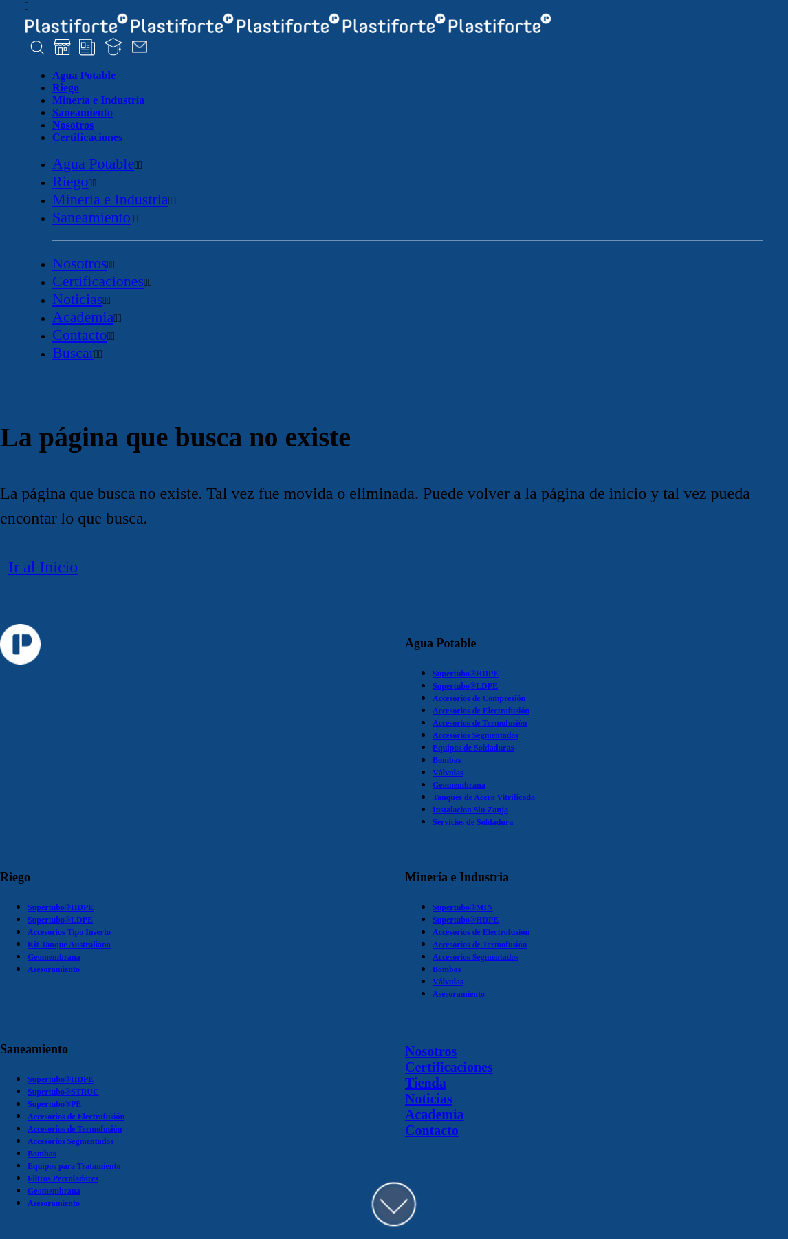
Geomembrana (459, 785)
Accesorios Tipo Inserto (69, 932)
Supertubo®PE (54, 1104)
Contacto (432, 1130)
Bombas (447, 760)
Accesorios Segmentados (475, 735)
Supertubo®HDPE (466, 673)
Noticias (428, 1098)
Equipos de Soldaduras (473, 748)
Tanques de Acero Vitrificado (484, 797)
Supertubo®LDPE (465, 686)
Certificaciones (449, 1067)
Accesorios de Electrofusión (481, 710)
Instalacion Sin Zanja (470, 810)
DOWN (394, 1204)
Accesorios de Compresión (479, 698)
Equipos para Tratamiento (74, 1166)
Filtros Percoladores (63, 1178)
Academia (434, 1114)
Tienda (425, 1082)
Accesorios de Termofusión (480, 723)
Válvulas (448, 772)
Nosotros (431, 1051)
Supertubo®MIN (463, 907)
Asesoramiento (54, 969)
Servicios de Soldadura (473, 822)
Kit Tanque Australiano (69, 944)
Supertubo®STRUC (63, 1092)
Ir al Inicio (43, 567)
